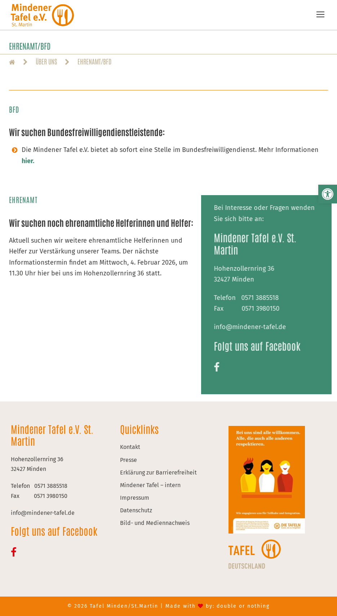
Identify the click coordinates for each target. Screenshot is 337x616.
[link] (327, 194)
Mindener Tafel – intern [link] (150, 485)
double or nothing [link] (243, 606)
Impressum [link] (134, 497)
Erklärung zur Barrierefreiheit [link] (158, 472)
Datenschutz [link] (136, 510)
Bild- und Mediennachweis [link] (155, 523)
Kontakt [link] (130, 447)
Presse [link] (128, 460)
